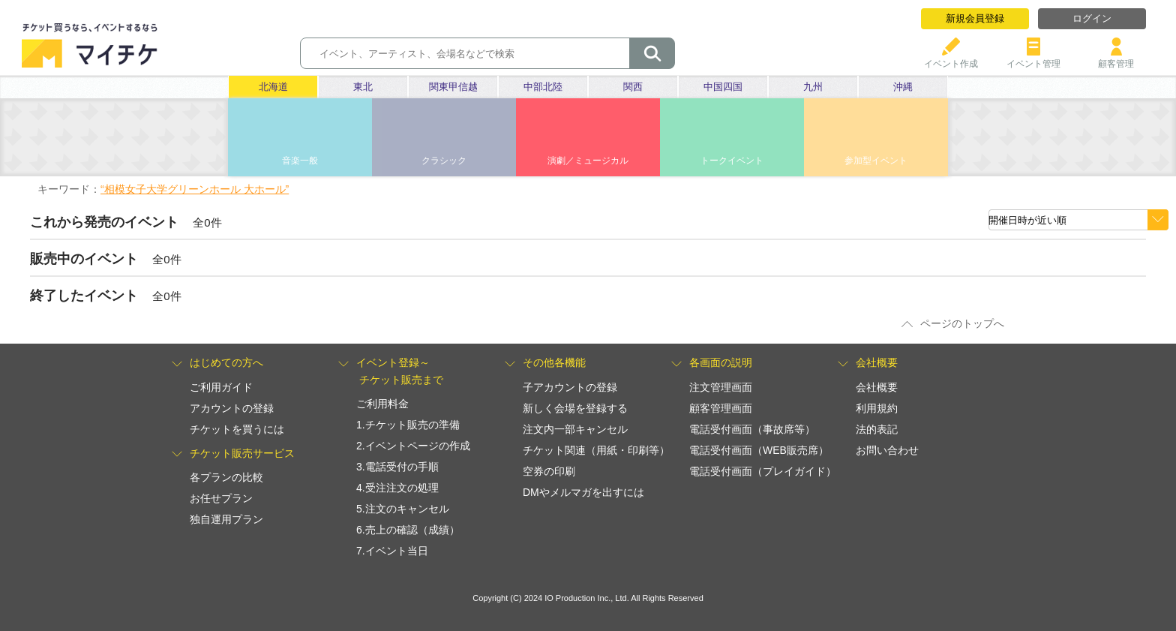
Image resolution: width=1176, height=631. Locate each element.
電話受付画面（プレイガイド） (762, 471)
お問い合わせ (887, 450)
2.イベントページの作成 (413, 446)
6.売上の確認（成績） (408, 530)
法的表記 (877, 429)
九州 (813, 86)
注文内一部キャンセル (575, 429)
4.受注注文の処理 (397, 488)
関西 (633, 86)
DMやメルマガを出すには (583, 492)
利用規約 (877, 408)
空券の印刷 (549, 471)
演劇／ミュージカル (588, 160)
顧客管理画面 (720, 408)
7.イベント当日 (392, 551)
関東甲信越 (453, 86)
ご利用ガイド (221, 387)
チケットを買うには (237, 429)
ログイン (1092, 18)
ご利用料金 (382, 404)
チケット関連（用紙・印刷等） (596, 450)
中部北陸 (543, 86)
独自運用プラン (226, 519)
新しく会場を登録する (575, 408)
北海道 (273, 86)
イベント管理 (1033, 58)
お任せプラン (221, 498)
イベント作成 (951, 58)
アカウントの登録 (232, 408)
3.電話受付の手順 (397, 467)
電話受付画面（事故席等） (752, 429)
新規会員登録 (975, 18)
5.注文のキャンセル (402, 509)
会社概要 (877, 387)
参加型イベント (876, 160)
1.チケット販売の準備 (408, 425)
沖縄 (903, 86)
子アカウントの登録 (570, 387)
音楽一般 (300, 160)
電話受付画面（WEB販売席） (759, 450)
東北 (363, 86)
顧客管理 (1116, 58)
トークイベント (732, 160)
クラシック (444, 160)
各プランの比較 (226, 477)
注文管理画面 (720, 387)
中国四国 (723, 86)
